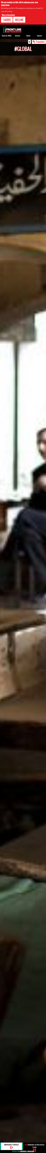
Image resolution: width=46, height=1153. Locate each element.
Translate (40, 41)
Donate (17, 35)
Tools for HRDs (7, 35)
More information (8, 14)
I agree (7, 20)
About (28, 35)
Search (39, 35)
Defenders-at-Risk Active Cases (34, 1145)
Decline (19, 20)
